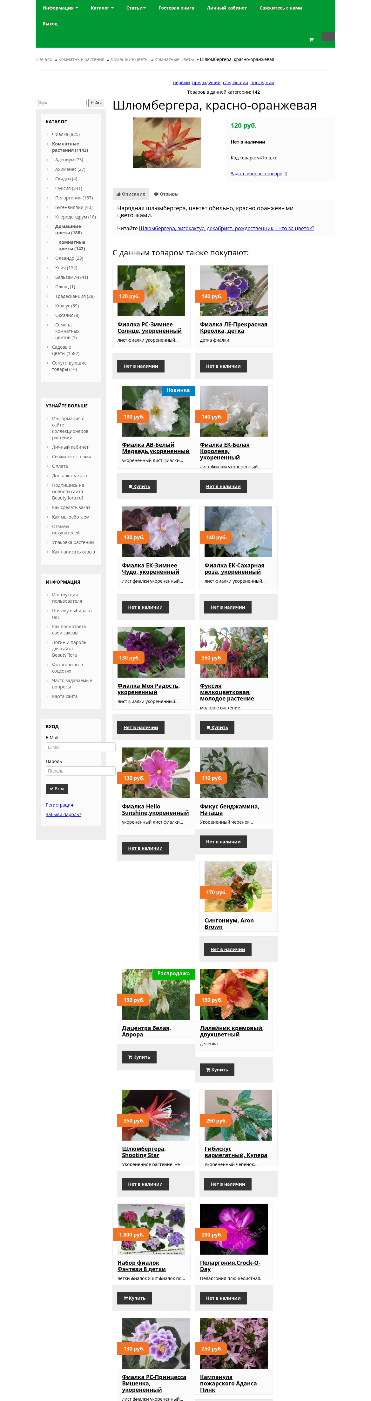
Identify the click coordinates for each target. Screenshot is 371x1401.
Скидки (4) (66, 179)
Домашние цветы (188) (68, 229)
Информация (60, 8)
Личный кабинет (70, 447)
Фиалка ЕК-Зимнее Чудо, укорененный (221, 460)
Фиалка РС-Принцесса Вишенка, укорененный (289, 978)
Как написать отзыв (73, 552)
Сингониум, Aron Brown (217, 726)
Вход (57, 788)
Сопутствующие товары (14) (69, 366)
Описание (131, 194)
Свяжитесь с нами (71, 456)
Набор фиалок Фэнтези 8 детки (142, 972)
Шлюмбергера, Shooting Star (215, 846)
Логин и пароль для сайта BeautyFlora (69, 648)
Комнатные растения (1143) (70, 147)
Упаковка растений (73, 542)
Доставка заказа (69, 476)
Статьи (136, 8)
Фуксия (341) (68, 188)
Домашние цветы (130, 59)
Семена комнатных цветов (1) (67, 331)
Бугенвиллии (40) (73, 207)
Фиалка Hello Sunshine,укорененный (302, 593)
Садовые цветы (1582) (65, 350)
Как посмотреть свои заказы (69, 629)
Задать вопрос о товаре (256, 174)
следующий (235, 82)
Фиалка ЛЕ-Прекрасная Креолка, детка (215, 330)
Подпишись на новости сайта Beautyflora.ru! (68, 491)
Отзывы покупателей (66, 529)
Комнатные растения (81, 59)
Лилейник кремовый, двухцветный (137, 849)
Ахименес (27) (70, 169)
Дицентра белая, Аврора (293, 726)
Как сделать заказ (71, 507)
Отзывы (166, 194)
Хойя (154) (66, 268)
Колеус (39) (67, 306)
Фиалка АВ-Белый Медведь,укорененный (303, 327)
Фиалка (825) (66, 134)
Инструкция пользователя (67, 598)
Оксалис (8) (67, 315)
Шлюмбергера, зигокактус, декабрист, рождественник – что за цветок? (226, 228)
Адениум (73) (69, 160)
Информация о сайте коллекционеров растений (70, 427)
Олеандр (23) (69, 258)
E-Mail (52, 737)
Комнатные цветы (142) (71, 245)
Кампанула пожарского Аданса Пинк (146, 1114)
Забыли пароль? (63, 814)
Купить (286, 379)
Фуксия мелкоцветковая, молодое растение (220, 596)
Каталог (102, 8)
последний (262, 82)
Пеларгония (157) (74, 198)
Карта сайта (65, 696)
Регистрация (59, 805)
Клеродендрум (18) (75, 217)
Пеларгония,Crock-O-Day (223, 972)
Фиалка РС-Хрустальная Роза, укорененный (219, 1114)
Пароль (54, 761)
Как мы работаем (70, 517)
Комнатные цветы (174, 59)
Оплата (60, 466)
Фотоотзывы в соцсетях (67, 667)
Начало (44, 59)
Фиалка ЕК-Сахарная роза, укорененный (299, 460)
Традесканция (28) (75, 296)
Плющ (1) (65, 287)
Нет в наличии (141, 379)
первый (181, 82)
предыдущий (206, 82)
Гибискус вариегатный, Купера (289, 849)
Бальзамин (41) (71, 277)
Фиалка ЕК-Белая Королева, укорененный (142, 463)
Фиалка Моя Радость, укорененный (138, 596)
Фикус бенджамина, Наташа (147, 726)
